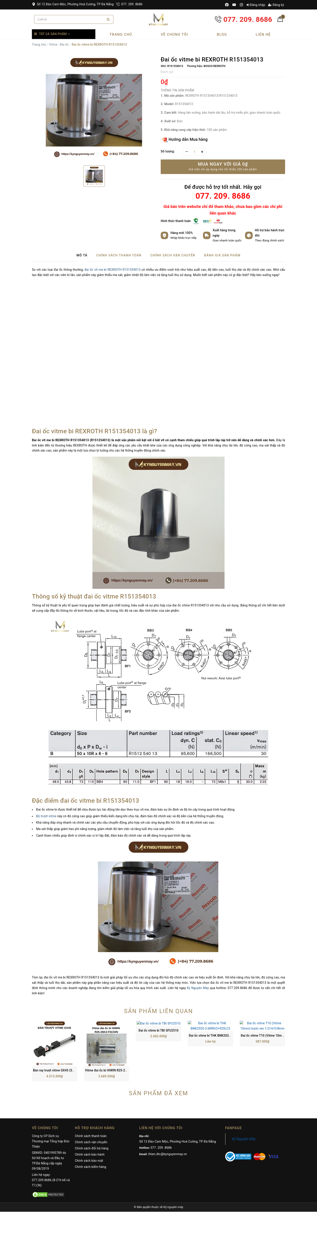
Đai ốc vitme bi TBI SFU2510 (158, 1030)
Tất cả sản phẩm (53, 34)
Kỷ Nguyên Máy (198, 988)
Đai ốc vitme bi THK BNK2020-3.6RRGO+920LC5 (223, 1030)
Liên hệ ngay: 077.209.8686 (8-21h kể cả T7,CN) (51, 1140)
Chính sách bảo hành (90, 1114)
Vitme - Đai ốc (59, 44)
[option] (94, 109)
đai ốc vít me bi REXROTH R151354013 (113, 269)
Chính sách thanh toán (91, 1096)
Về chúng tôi (174, 34)
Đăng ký (276, 5)
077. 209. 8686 (129, 4)
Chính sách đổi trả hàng (92, 1108)
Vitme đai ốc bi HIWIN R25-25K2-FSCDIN (113, 1030)
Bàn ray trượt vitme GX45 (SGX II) (56, 1030)
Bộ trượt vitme (46, 816)
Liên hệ (263, 34)
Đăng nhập (256, 5)
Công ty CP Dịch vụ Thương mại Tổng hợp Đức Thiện (51, 1101)
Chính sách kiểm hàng (90, 1126)
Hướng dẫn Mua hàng (185, 139)
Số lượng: (168, 151)
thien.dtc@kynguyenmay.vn (167, 1114)
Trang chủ (121, 34)
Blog (222, 34)
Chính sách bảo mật (89, 1120)
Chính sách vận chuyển (91, 1102)
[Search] (108, 19)
